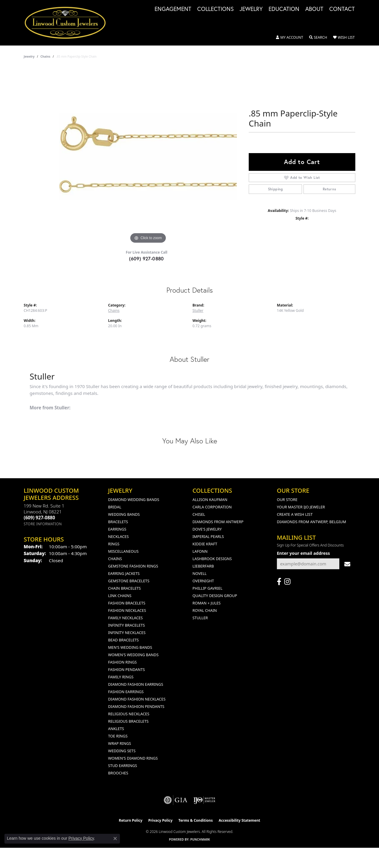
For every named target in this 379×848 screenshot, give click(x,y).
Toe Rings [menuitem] (118, 736)
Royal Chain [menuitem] (204, 610)
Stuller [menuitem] (200, 617)
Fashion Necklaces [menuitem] (127, 610)
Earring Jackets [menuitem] (124, 573)
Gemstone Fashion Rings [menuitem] (133, 566)
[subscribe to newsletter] (347, 563)
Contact (342, 9)
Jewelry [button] (251, 9)
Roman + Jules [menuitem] (206, 603)
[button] (289, 37)
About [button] (314, 9)
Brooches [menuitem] (118, 773)
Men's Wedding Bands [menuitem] (130, 647)
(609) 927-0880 (146, 258)
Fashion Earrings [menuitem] (126, 691)
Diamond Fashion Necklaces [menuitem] (137, 699)
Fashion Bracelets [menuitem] (126, 603)
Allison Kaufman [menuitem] (209, 499)
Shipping (275, 189)
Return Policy (130, 820)
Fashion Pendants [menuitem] (126, 669)
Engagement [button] (173, 9)
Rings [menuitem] (113, 544)
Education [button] (284, 9)
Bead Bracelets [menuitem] (123, 640)
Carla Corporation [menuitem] (212, 507)
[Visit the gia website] (175, 800)
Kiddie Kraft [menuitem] (204, 544)
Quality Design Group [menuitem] (214, 595)
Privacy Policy (160, 820)
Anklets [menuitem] (116, 728)
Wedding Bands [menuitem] (124, 514)
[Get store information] (43, 523)
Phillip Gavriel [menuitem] (207, 588)
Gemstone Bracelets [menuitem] (128, 580)
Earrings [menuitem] (117, 529)
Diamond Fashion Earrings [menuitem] (135, 684)
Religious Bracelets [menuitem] (128, 721)
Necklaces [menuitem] (118, 536)
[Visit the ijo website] (204, 800)
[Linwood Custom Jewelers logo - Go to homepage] (68, 23)
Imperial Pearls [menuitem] (208, 536)
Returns (329, 189)
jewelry (29, 56)
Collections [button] (215, 9)
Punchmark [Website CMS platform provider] (200, 839)
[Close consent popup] (115, 838)
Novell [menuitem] (199, 573)
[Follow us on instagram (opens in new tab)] (287, 581)
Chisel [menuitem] (198, 514)
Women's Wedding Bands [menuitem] (133, 654)
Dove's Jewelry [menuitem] (207, 529)
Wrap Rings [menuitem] (119, 743)
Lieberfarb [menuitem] (203, 566)
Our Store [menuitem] (287, 499)
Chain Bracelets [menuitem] (124, 588)
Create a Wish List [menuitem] (295, 514)
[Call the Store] (39, 518)
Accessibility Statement (239, 820)
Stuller (197, 310)
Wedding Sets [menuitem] (122, 750)
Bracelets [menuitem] (118, 521)
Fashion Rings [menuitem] (122, 662)
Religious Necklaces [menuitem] (128, 713)
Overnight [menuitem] (203, 580)
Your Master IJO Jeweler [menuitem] (301, 507)
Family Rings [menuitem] (121, 677)
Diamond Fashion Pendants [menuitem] (136, 706)
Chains (45, 56)
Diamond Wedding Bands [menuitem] (133, 499)
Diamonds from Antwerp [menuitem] (217, 521)
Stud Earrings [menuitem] (122, 765)
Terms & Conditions (196, 820)
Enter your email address (303, 553)
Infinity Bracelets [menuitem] (126, 625)
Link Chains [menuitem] (119, 595)
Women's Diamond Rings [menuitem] (133, 758)
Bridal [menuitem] (114, 507)
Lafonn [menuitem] (200, 551)
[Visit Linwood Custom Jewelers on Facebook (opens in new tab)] (279, 581)
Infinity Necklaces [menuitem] (127, 632)
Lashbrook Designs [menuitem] (212, 558)
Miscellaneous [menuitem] (123, 551)
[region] (148, 156)
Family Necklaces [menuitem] (125, 617)
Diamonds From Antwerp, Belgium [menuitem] (311, 521)
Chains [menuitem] (115, 558)
